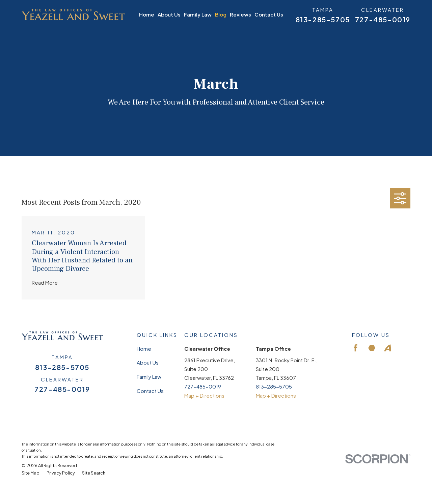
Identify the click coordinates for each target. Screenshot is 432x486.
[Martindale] (371, 347)
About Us (148, 362)
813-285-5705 (323, 19)
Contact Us (150, 391)
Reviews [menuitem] (240, 14)
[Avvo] (387, 347)
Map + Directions (204, 395)
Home (144, 348)
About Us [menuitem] (169, 14)
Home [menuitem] (146, 14)
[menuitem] (30, 473)
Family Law (149, 376)
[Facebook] (355, 347)
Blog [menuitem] (220, 14)
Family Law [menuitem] (198, 14)
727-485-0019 (382, 19)
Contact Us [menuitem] (268, 14)
